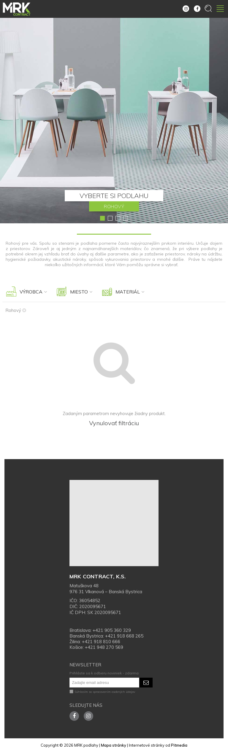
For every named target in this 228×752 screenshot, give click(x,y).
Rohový (15, 310)
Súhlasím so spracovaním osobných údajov (102, 692)
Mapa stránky (113, 745)
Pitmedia (179, 745)
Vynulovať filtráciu (114, 423)
